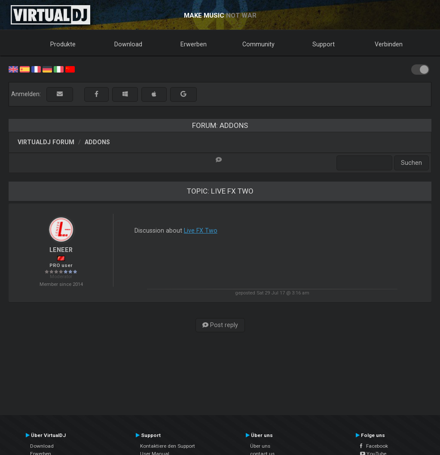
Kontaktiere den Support (167, 446)
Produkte (63, 44)
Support (323, 44)
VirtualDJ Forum (46, 142)
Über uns (260, 446)
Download (128, 44)
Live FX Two (200, 230)
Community (258, 44)
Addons (97, 142)
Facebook (374, 446)
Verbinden (389, 44)
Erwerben (193, 44)
